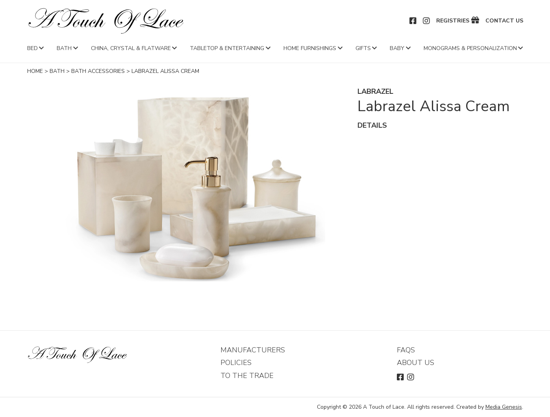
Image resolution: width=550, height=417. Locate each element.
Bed (32, 48)
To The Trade (247, 375)
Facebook (413, 21)
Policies (236, 362)
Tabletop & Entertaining (227, 48)
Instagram (427, 21)
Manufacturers (252, 350)
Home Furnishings (309, 48)
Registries (452, 21)
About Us (415, 362)
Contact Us (504, 21)
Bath (64, 48)
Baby (397, 48)
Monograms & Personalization (470, 48)
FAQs (406, 350)
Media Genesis (503, 407)
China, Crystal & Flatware (131, 48)
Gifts (363, 48)
